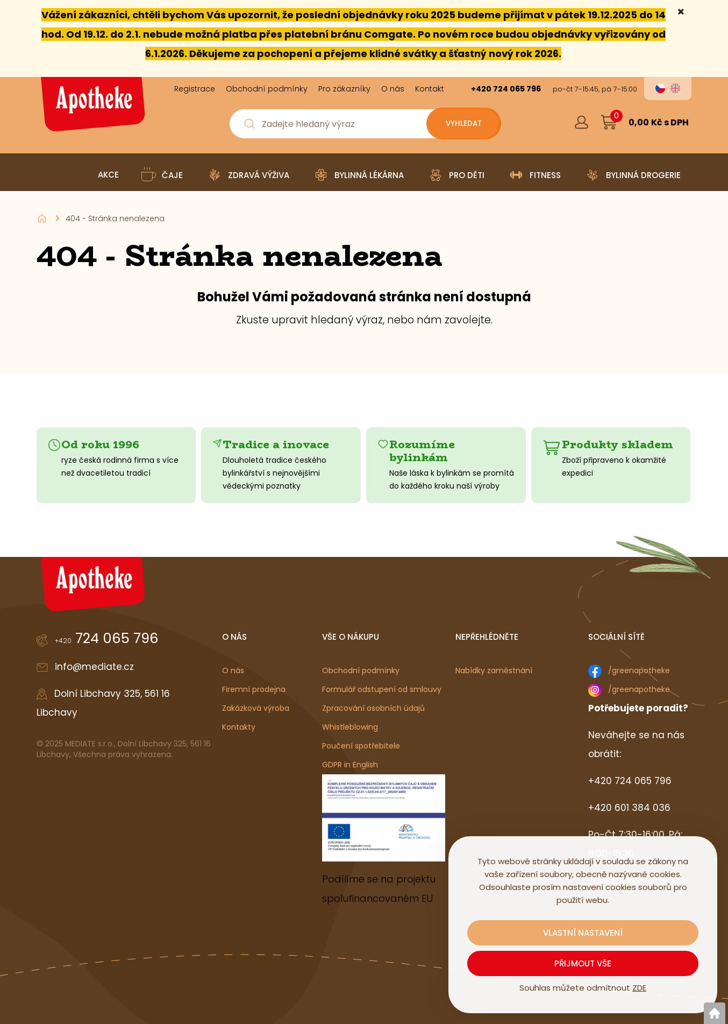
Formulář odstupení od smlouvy (381, 689)
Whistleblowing (350, 727)
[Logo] (91, 108)
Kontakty (238, 727)
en (675, 88)
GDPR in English (350, 764)
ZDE (639, 987)
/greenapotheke (639, 670)
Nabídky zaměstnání (493, 670)
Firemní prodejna (254, 689)
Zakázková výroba (255, 708)
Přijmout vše (582, 963)
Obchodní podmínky (360, 670)
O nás (233, 670)
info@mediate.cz (94, 666)
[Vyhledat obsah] (460, 124)
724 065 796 (107, 638)
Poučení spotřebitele (361, 745)
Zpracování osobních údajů (373, 708)
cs (660, 88)
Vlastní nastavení (583, 932)
